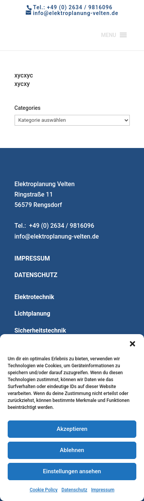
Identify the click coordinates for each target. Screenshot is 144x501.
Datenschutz (74, 490)
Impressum (102, 490)
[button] (132, 344)
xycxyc (24, 75)
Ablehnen (72, 450)
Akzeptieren (71, 428)
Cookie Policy (44, 490)
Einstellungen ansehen (72, 471)
